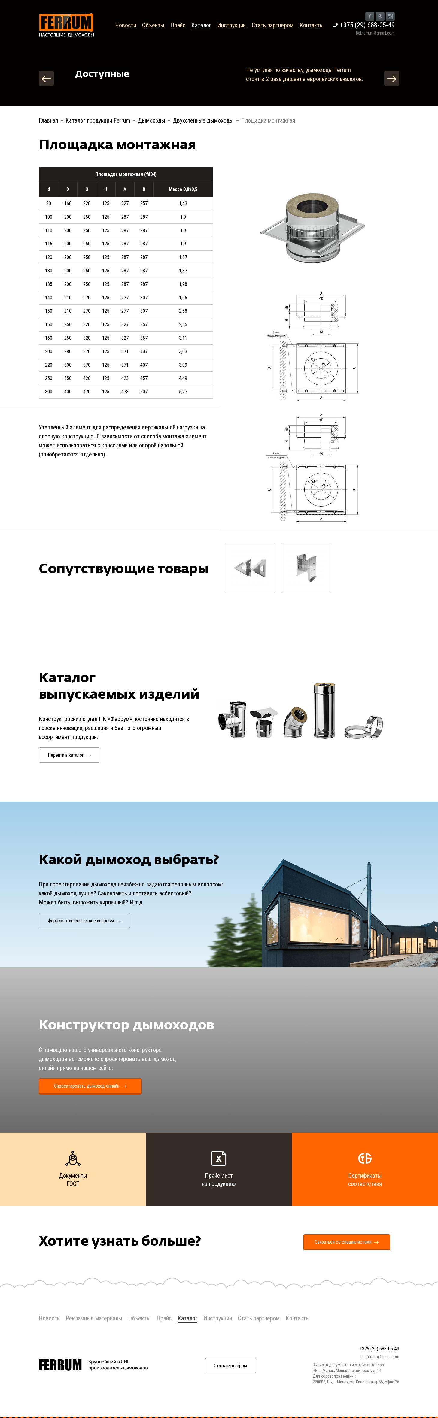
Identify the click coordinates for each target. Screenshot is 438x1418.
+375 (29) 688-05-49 (367, 25)
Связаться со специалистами (347, 1242)
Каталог (201, 25)
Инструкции (231, 25)
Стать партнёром (273, 25)
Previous (46, 78)
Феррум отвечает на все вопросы (84, 920)
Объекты (153, 25)
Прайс (177, 25)
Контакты (312, 25)
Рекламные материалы (94, 1318)
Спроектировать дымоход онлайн (90, 1086)
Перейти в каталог (69, 755)
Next (391, 78)
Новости (125, 25)
